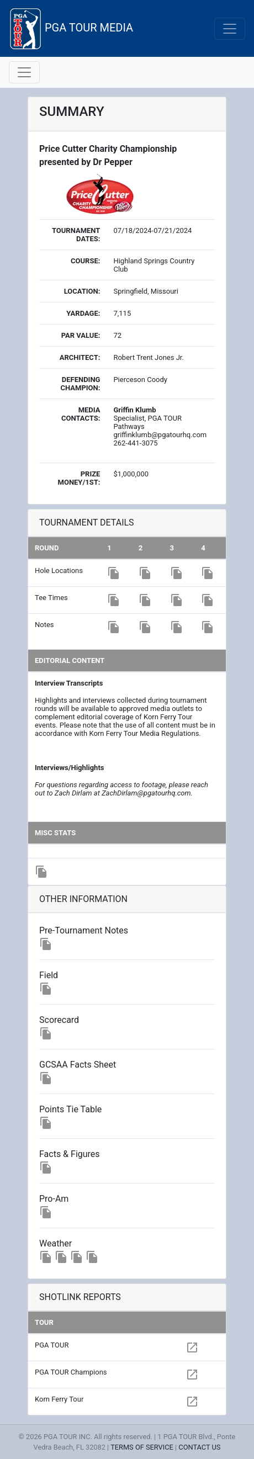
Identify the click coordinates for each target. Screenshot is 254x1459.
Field (48, 975)
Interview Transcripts (69, 683)
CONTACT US (199, 1447)
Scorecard (59, 1020)
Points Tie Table (70, 1109)
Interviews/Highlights (69, 767)
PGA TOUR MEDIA (71, 28)
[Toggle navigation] (229, 29)
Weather (55, 1243)
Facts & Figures (69, 1154)
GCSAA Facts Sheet (77, 1064)
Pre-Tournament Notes (83, 930)
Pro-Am (53, 1198)
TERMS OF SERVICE (141, 1447)
